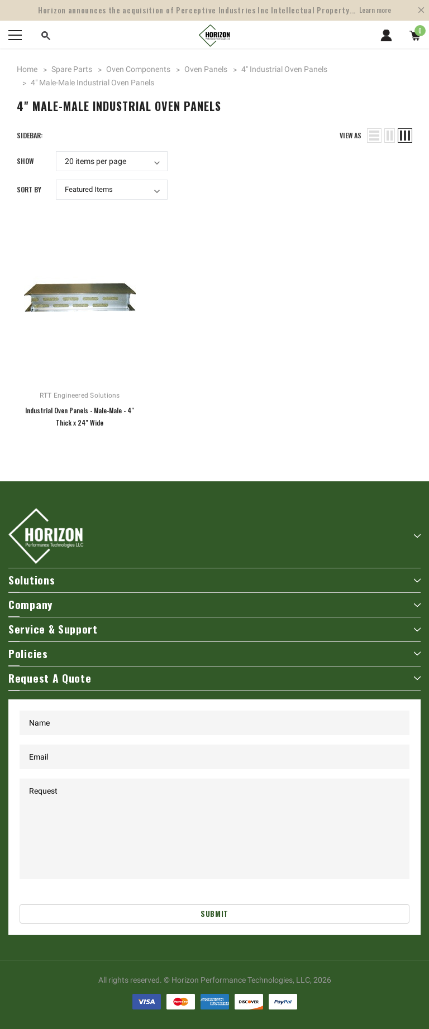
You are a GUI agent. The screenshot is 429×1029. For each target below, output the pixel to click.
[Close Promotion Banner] (421, 10)
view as (350, 135)
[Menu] (15, 35)
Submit (214, 913)
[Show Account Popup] (386, 35)
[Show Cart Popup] (415, 35)
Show (25, 161)
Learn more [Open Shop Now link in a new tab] (375, 10)
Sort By (29, 189)
